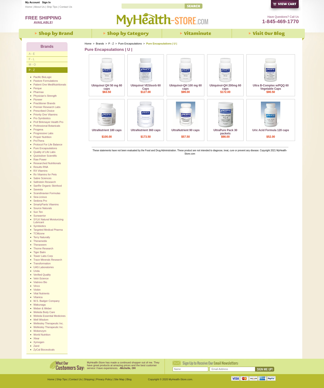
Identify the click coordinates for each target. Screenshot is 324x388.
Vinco (36, 286)
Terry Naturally (41, 237)
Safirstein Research (44, 182)
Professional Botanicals (46, 125)
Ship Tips (52, 6)
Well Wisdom (40, 319)
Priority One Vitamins (45, 114)
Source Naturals (42, 208)
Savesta (38, 189)
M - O (32, 64)
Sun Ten (38, 212)
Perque (37, 88)
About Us (39, 6)
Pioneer (37, 99)
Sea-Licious (40, 197)
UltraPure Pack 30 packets (225, 132)
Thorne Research (43, 248)
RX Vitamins (40, 170)
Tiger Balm (39, 252)
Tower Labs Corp (43, 256)
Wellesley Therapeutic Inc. (48, 323)
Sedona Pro (40, 200)
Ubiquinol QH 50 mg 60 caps (106, 87)
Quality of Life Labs (44, 152)
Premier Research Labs (47, 107)
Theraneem (40, 244)
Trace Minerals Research (47, 259)
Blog (129, 379)
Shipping (89, 379)
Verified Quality (42, 274)
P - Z (111, 43)
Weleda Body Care (44, 312)
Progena (38, 129)
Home (28, 6)
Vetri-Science (41, 278)
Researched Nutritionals (47, 163)
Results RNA (40, 167)
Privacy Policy (104, 379)
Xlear (36, 338)
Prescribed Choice (43, 110)
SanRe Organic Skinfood (47, 185)
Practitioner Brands (44, 103)
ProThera (38, 140)
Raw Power (40, 159)
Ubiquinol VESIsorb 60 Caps (146, 87)
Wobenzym (39, 330)
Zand (36, 345)
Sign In (46, 2)
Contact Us (65, 6)
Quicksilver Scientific (45, 155)
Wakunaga (39, 304)
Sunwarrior (39, 215)
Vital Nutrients (41, 293)
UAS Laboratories (43, 267)
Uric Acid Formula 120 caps (270, 130)
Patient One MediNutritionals (49, 84)
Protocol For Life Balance (47, 144)
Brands (100, 43)
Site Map (119, 379)
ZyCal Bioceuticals (43, 349)
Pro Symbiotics (41, 118)
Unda (36, 271)
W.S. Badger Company (46, 300)
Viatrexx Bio (40, 282)
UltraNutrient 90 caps (185, 130)
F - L (32, 59)
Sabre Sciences (42, 178)
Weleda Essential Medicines (49, 315)
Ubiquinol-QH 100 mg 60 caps (185, 87)
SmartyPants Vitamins (46, 204)
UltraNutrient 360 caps (145, 130)
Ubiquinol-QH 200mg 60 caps (225, 87)
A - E (32, 53)
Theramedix (40, 241)
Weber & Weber (42, 308)
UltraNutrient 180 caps (107, 130)
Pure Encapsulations (130, 43)
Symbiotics (39, 226)
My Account (32, 2)
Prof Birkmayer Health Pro (48, 122)
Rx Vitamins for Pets (45, 174)
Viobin (36, 289)
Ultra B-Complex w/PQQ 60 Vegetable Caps (270, 87)
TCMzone (39, 233)
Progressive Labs (43, 133)
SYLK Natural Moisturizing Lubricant (48, 221)
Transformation (42, 263)
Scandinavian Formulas (46, 193)
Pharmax (38, 92)
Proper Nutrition (42, 137)
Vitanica (38, 297)
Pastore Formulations (45, 80)
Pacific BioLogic (42, 77)
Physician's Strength (45, 95)
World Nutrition (41, 334)
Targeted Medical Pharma (48, 229)
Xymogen (38, 342)
